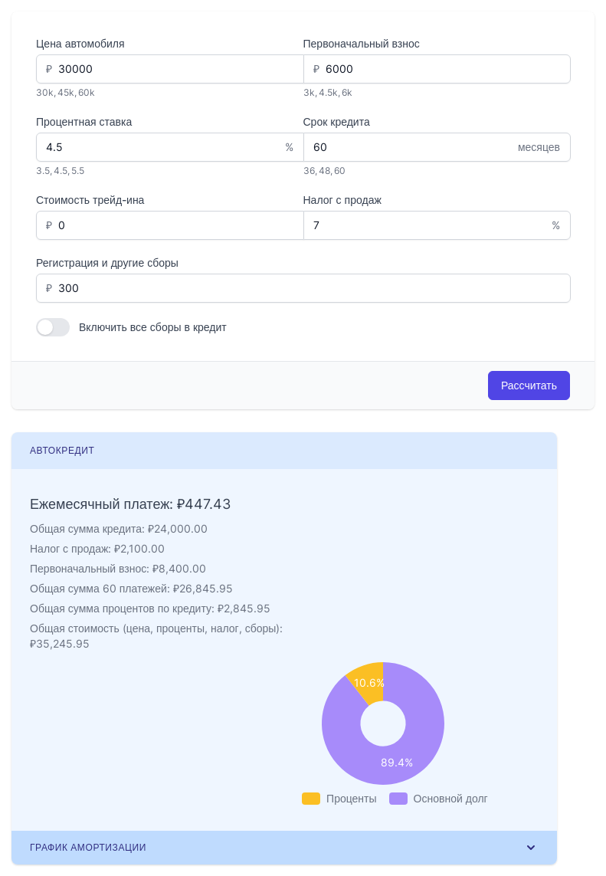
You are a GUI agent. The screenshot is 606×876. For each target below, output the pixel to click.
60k (86, 92)
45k (65, 92)
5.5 (77, 170)
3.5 (43, 170)
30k (45, 92)
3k (309, 92)
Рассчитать (529, 385)
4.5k (328, 92)
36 (309, 170)
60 (340, 170)
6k (347, 92)
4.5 (60, 170)
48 (324, 170)
